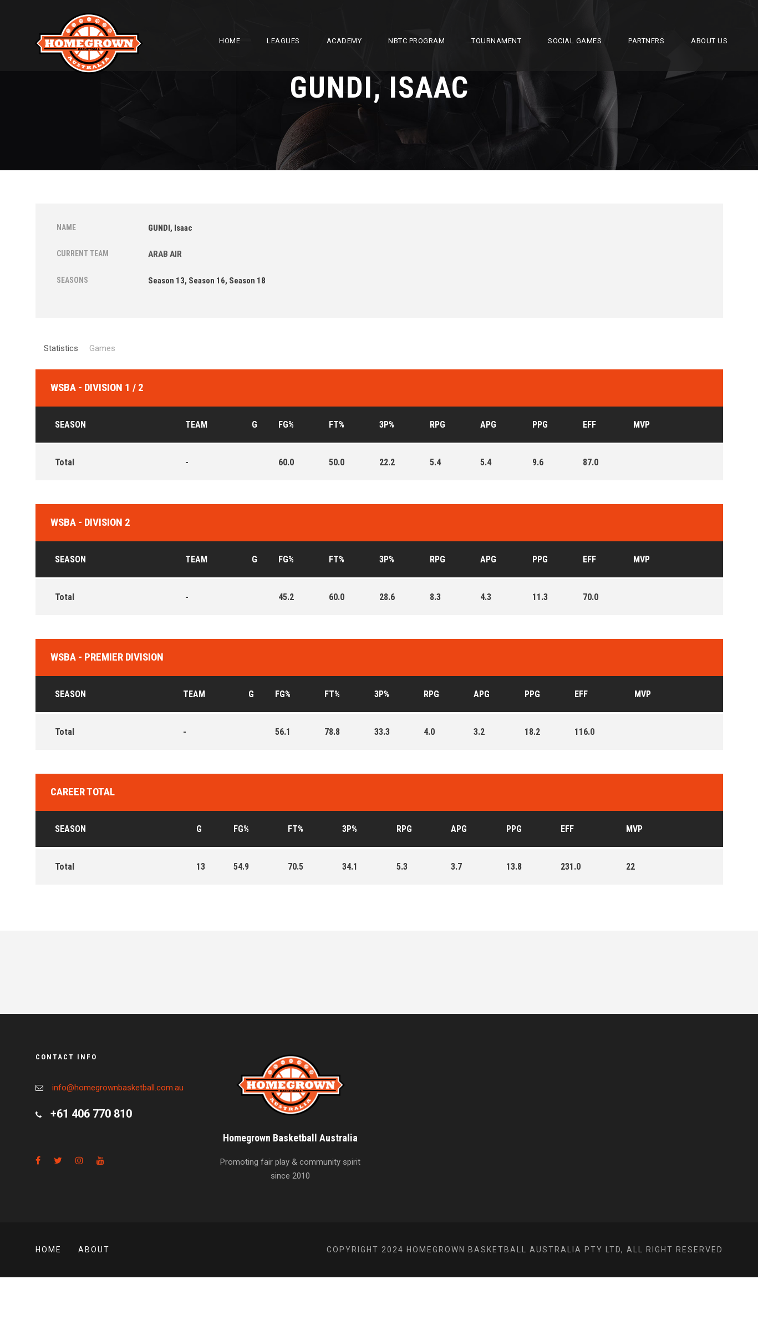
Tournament (496, 41)
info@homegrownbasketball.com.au (118, 1088)
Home (229, 41)
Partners (646, 41)
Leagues (283, 41)
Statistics (61, 348)
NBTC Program (416, 41)
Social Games (575, 41)
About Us (709, 41)
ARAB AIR (165, 254)
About (94, 1249)
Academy (344, 41)
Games (102, 348)
